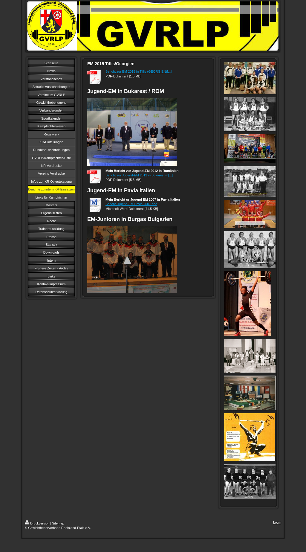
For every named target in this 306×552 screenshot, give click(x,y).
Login (277, 522)
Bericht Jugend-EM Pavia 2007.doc (131, 204)
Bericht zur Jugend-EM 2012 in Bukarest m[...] (139, 175)
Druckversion (37, 523)
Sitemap (58, 523)
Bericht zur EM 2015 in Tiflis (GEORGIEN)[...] (138, 71)
